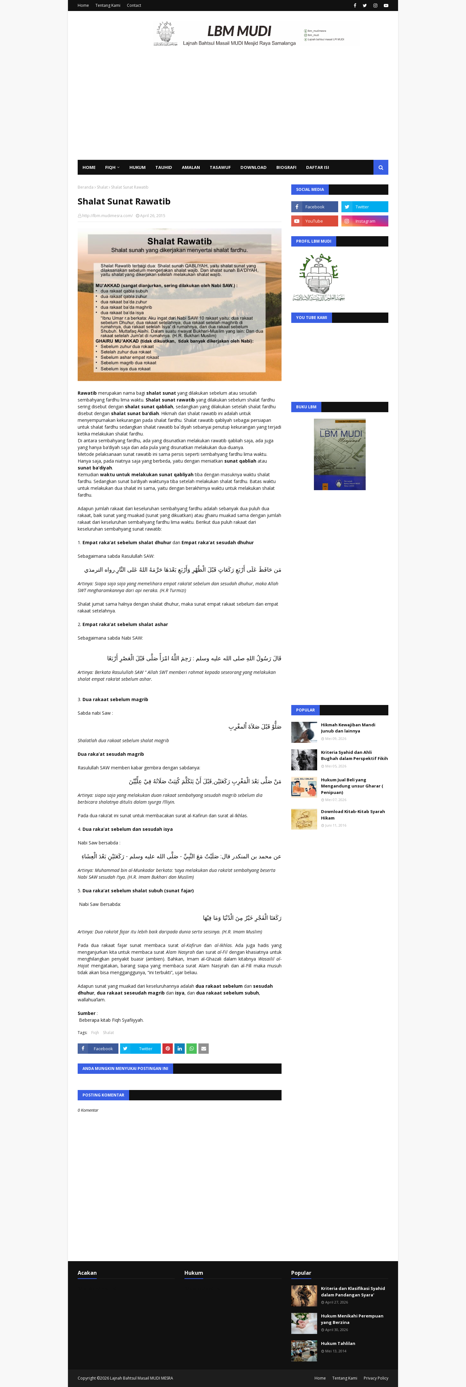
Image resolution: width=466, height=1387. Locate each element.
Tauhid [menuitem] (163, 167)
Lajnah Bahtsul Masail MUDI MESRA (141, 1378)
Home (83, 5)
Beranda (86, 187)
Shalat (102, 187)
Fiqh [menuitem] (110, 167)
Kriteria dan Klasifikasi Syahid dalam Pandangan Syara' (353, 1291)
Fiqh (95, 1032)
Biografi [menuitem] (286, 167)
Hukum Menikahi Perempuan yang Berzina (352, 1319)
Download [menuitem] (253, 167)
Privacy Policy (376, 1378)
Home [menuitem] (89, 167)
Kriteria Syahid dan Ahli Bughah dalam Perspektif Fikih (354, 755)
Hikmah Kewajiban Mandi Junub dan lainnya (348, 728)
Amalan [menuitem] (191, 167)
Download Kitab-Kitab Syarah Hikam (353, 815)
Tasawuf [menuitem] (220, 167)
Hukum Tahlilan (338, 1343)
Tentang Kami (107, 5)
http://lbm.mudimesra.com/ (107, 215)
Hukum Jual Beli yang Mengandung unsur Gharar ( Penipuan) (352, 786)
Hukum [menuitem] (137, 167)
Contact (134, 5)
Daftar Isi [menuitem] (317, 167)
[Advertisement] (233, 111)
